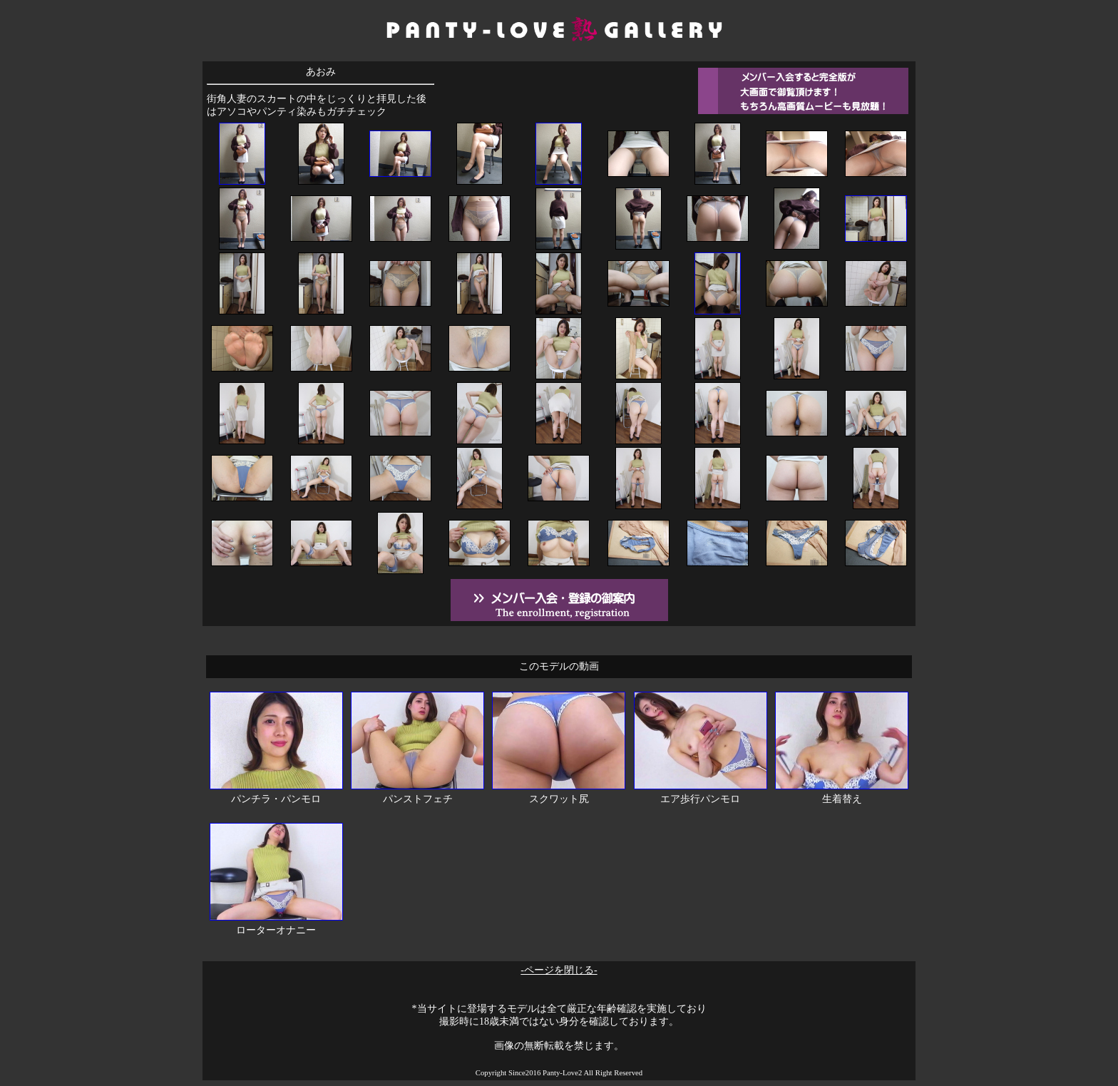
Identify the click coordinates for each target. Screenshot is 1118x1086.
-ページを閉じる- (558, 970)
